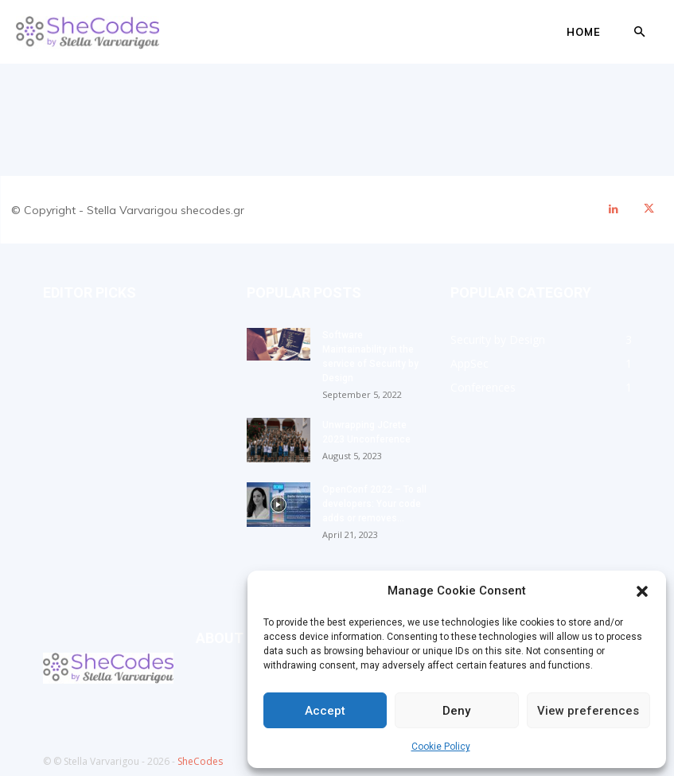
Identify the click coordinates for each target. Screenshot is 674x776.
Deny (456, 711)
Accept (325, 711)
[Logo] (87, 32)
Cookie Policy (440, 746)
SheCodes (200, 761)
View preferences (588, 711)
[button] (642, 591)
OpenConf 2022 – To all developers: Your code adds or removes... (374, 504)
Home (584, 31)
